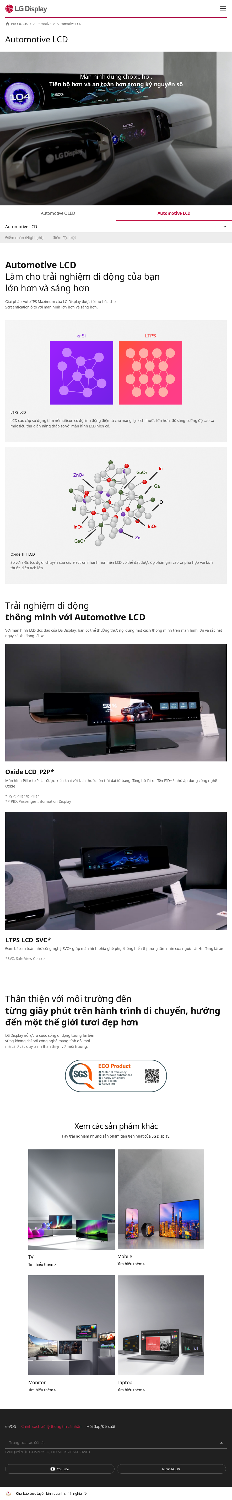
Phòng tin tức (171, 1468)
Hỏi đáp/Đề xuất (101, 1426)
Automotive (42, 23)
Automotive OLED (58, 213)
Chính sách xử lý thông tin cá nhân (51, 1426)
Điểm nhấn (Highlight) (24, 237)
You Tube (60, 1468)
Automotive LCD (174, 213)
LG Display (27, 8)
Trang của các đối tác (27, 1442)
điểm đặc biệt (64, 237)
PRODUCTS (19, 23)
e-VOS (10, 1426)
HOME (7, 23)
